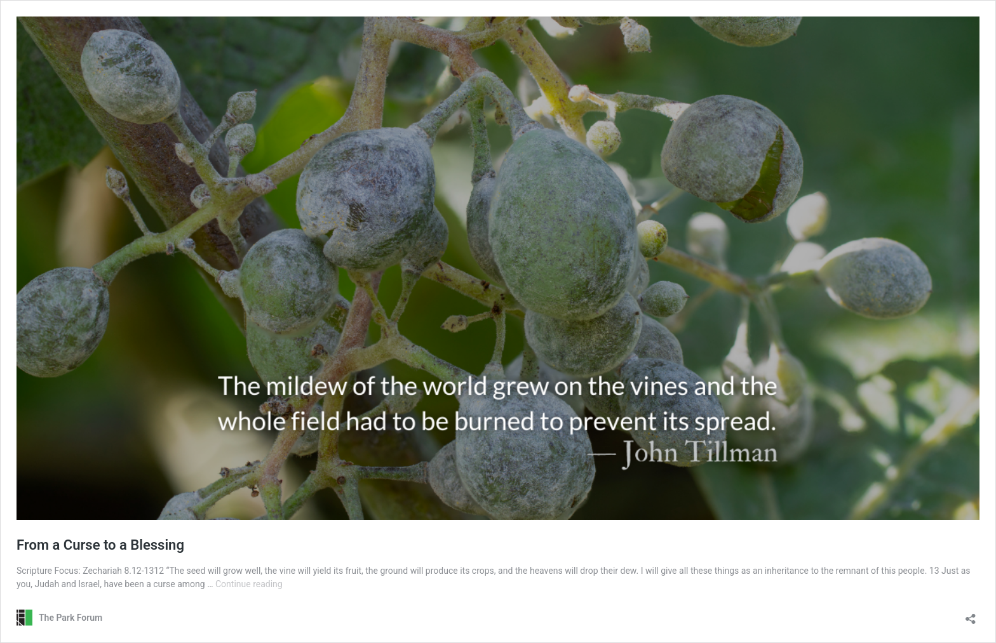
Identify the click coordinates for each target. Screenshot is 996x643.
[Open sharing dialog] (970, 615)
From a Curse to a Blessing (100, 545)
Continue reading (249, 584)
